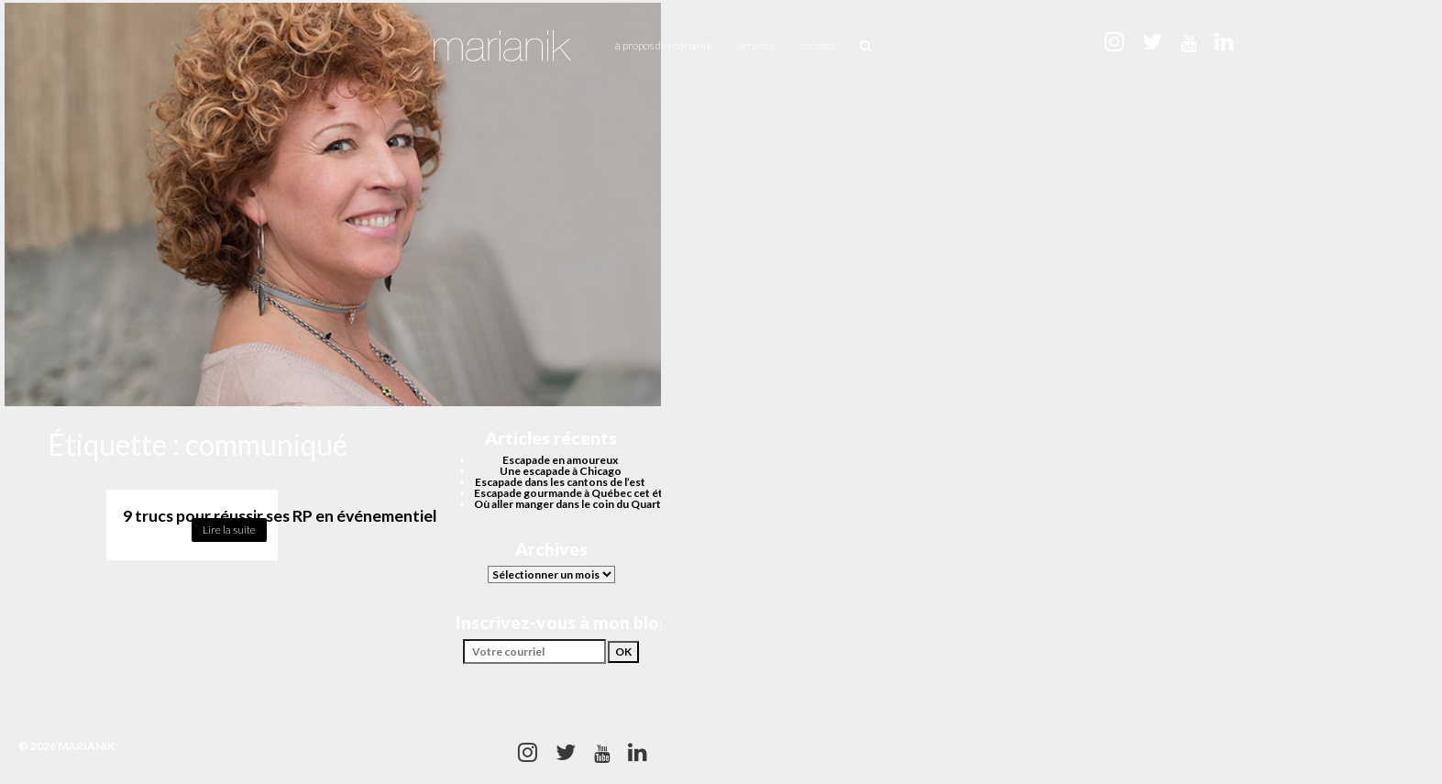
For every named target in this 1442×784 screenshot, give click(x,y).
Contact (817, 45)
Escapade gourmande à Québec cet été (571, 493)
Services (756, 45)
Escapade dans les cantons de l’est (560, 482)
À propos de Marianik (663, 45)
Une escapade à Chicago (561, 471)
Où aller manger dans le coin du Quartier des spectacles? (615, 504)
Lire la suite (229, 529)
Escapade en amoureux (560, 460)
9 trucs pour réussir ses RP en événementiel (280, 515)
